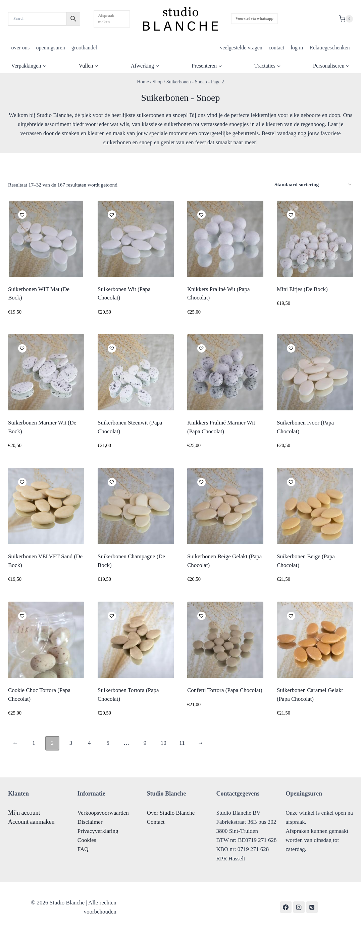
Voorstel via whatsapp (254, 18)
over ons (20, 47)
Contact (156, 822)
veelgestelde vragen (241, 47)
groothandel (84, 47)
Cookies (87, 840)
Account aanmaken (31, 821)
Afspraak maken (106, 18)
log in (297, 47)
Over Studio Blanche (171, 813)
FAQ (83, 849)
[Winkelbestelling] (313, 185)
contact (276, 47)
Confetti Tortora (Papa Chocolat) (224, 690)
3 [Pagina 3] (70, 743)
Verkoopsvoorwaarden (103, 813)
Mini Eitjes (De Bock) (302, 289)
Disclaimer (90, 822)
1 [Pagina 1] (33, 743)
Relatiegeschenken (329, 47)
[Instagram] (299, 907)
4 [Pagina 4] (89, 743)
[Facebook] (286, 907)
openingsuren (50, 47)
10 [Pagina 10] (163, 743)
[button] (21, 214)
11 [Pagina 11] (182, 743)
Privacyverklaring (98, 831)
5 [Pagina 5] (107, 743)
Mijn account (24, 812)
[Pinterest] (312, 907)
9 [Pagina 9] (145, 743)
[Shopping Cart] (346, 19)
